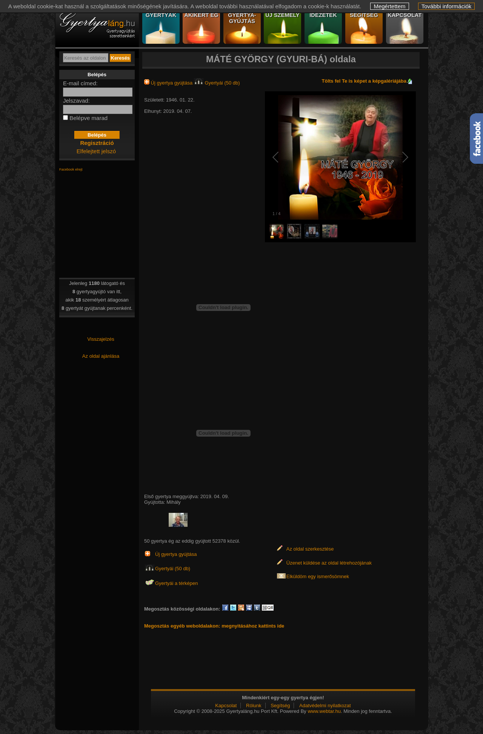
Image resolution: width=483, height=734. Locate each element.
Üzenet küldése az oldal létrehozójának (329, 563)
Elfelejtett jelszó (96, 151)
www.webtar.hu (324, 711)
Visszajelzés (100, 339)
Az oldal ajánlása (100, 356)
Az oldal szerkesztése (310, 549)
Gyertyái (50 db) (217, 83)
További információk (446, 6)
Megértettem (389, 6)
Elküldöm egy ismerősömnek (317, 576)
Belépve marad (88, 118)
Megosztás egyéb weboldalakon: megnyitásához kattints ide (214, 626)
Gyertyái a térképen (176, 583)
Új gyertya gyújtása (169, 83)
